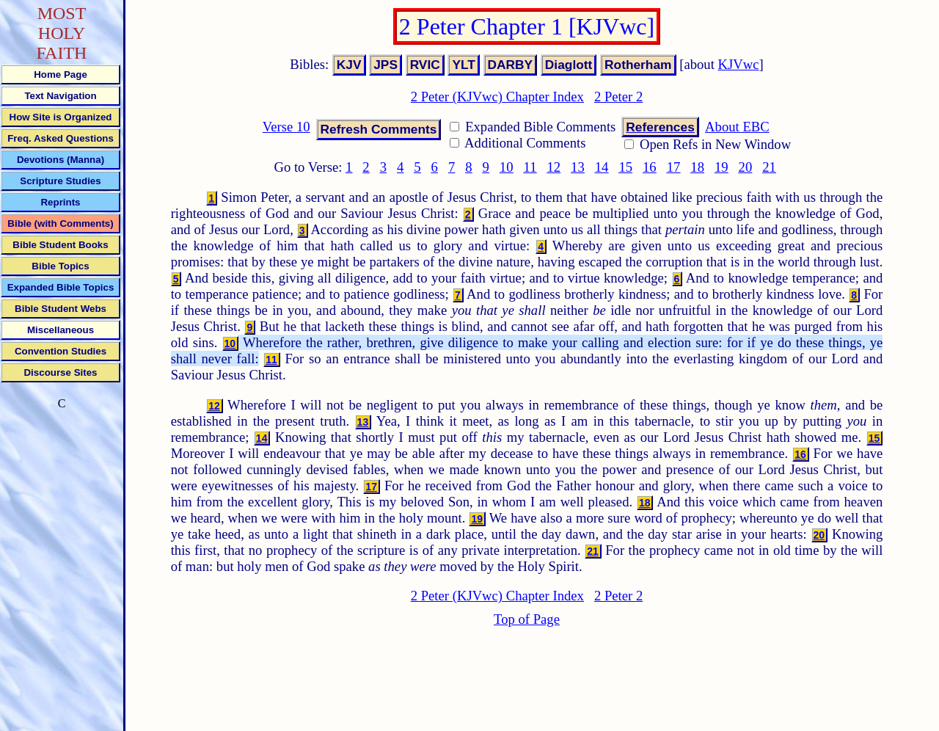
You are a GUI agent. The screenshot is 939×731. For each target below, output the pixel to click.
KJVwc (738, 64)
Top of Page (527, 619)
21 (769, 167)
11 (530, 167)
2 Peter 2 (618, 96)
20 (746, 167)
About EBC (737, 126)
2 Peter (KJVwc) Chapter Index (497, 96)
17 (674, 167)
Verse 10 (286, 126)
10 (507, 167)
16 (650, 167)
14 (602, 167)
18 (697, 167)
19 (721, 167)
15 (625, 167)
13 (578, 167)
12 (553, 167)
